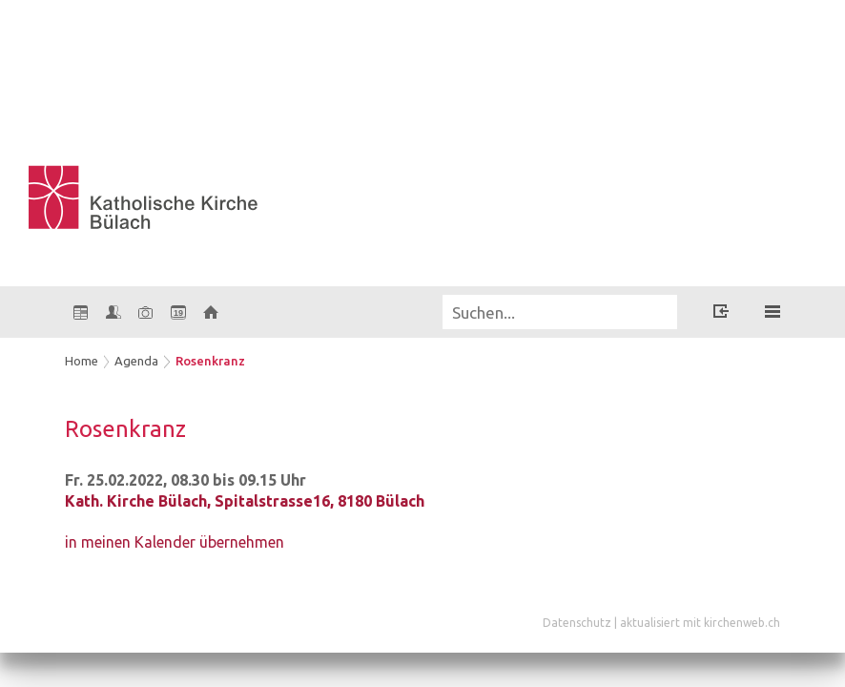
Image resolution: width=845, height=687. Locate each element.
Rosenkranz (210, 360)
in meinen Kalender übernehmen (174, 542)
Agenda (136, 360)
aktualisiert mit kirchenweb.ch (700, 622)
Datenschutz (577, 622)
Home (81, 360)
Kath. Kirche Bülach (244, 501)
